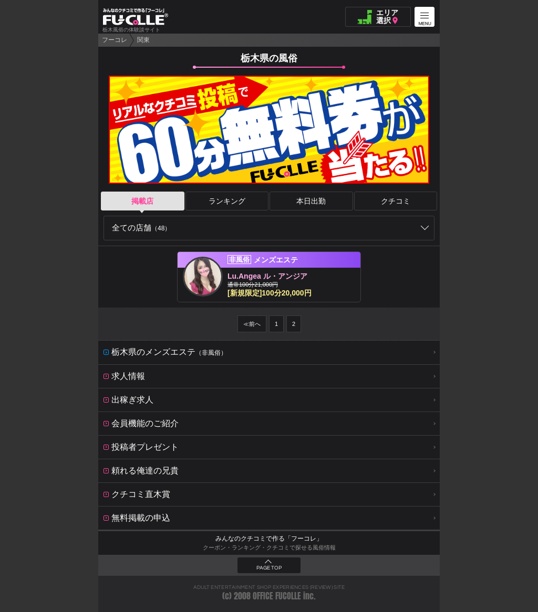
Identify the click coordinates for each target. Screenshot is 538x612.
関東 (143, 40)
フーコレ (114, 40)
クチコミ (395, 201)
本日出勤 (311, 201)
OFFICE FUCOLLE (277, 596)
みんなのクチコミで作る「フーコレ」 (269, 538)
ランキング (227, 201)
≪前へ (252, 324)
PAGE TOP (269, 568)
